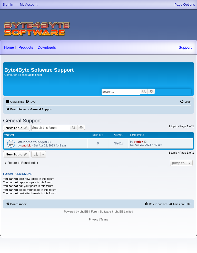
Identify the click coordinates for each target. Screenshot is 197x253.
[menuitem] (30, 102)
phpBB (84, 211)
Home (9, 47)
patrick (26, 145)
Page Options (184, 4)
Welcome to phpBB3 (34, 142)
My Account (28, 4)
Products (25, 47)
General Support (22, 120)
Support (185, 47)
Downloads (47, 47)
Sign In (8, 4)
